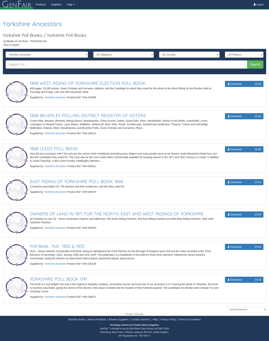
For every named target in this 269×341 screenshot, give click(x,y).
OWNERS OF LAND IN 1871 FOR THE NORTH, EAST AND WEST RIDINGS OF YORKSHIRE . (118, 213)
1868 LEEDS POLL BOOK (54, 148)
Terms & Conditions (190, 319)
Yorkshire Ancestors (32, 24)
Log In (258, 4)
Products (41, 4)
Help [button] (71, 4)
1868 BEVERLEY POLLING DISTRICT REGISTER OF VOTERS (88, 115)
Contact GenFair (140, 319)
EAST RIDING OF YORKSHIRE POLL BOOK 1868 (76, 181)
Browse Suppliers (119, 319)
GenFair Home (76, 319)
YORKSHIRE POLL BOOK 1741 (58, 279)
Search (255, 64)
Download (244, 84)
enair (16, 4)
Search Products (97, 319)
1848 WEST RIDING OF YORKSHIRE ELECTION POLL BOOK (87, 83)
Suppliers (56, 4)
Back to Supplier (11, 45)
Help (155, 319)
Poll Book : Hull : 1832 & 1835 (57, 246)
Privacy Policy (168, 319)
